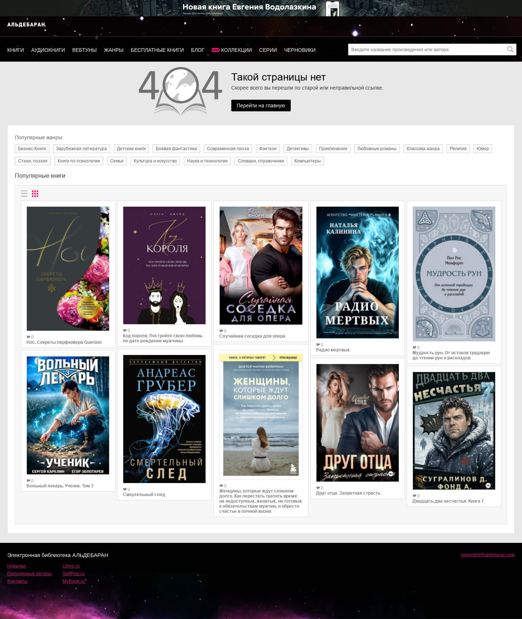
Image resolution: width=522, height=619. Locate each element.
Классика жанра (423, 148)
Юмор (483, 148)
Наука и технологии (207, 161)
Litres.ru (71, 566)
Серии (268, 50)
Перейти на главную (261, 105)
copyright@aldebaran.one (488, 554)
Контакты (17, 581)
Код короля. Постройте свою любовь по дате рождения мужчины (162, 338)
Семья (117, 161)
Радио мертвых (333, 349)
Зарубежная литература (81, 148)
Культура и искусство (155, 161)
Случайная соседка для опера (252, 336)
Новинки (16, 566)
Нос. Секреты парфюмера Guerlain (64, 342)
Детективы (298, 148)
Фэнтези (268, 148)
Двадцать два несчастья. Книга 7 (448, 501)
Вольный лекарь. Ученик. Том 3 (60, 485)
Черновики (300, 50)
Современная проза (228, 148)
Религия (458, 148)
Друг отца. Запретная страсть (348, 493)
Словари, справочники (261, 161)
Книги (15, 50)
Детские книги (131, 148)
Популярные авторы (29, 573)
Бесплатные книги (157, 50)
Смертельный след (144, 494)
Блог (197, 50)
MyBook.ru (74, 581)
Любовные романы (377, 148)
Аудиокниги (48, 50)
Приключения (333, 148)
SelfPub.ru (74, 573)
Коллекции (236, 50)
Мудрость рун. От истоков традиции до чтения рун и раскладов (451, 355)
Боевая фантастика (176, 148)
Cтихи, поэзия (32, 161)
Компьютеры (307, 161)
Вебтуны (84, 50)
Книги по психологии (79, 161)
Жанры (114, 50)
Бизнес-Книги (32, 148)
